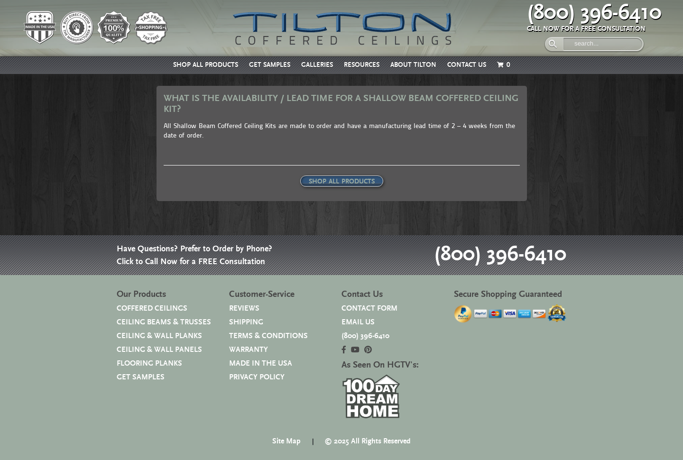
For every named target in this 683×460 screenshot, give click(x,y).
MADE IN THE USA (260, 363)
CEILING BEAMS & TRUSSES (164, 322)
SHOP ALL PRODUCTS (205, 65)
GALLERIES (317, 65)
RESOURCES (361, 65)
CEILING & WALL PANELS (159, 349)
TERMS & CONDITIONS (268, 335)
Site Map (286, 441)
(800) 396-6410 (594, 12)
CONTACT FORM (369, 308)
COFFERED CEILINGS (152, 308)
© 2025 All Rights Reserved (367, 441)
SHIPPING (246, 322)
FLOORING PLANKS (149, 363)
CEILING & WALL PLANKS (159, 335)
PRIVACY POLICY (257, 377)
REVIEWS (244, 308)
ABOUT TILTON (413, 65)
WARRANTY (248, 349)
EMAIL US (358, 322)
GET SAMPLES (269, 65)
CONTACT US (466, 65)
